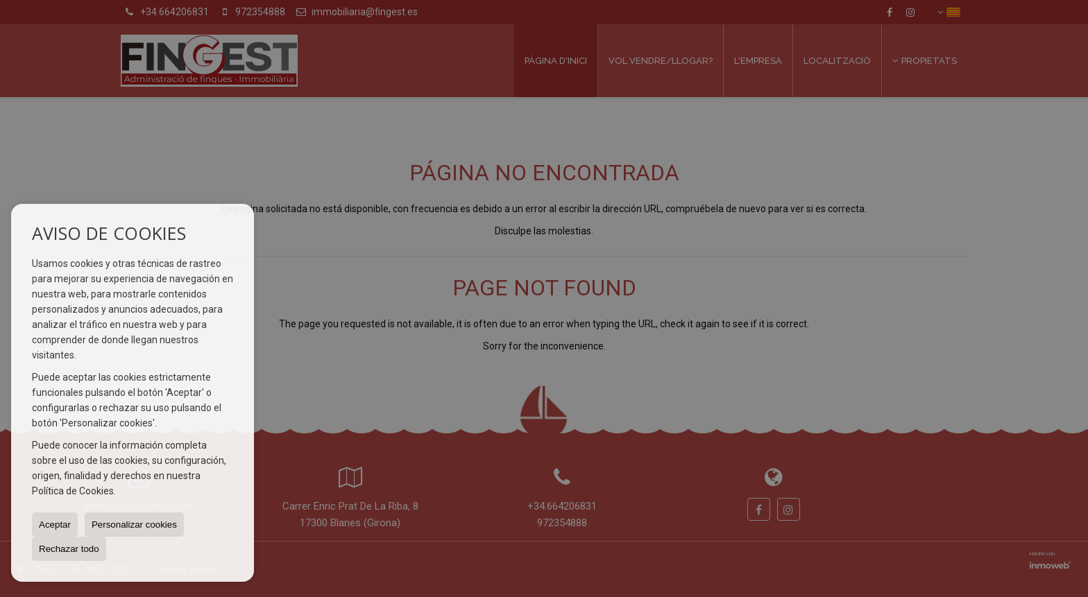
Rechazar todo (69, 549)
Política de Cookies (73, 490)
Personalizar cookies (134, 524)
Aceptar (55, 524)
